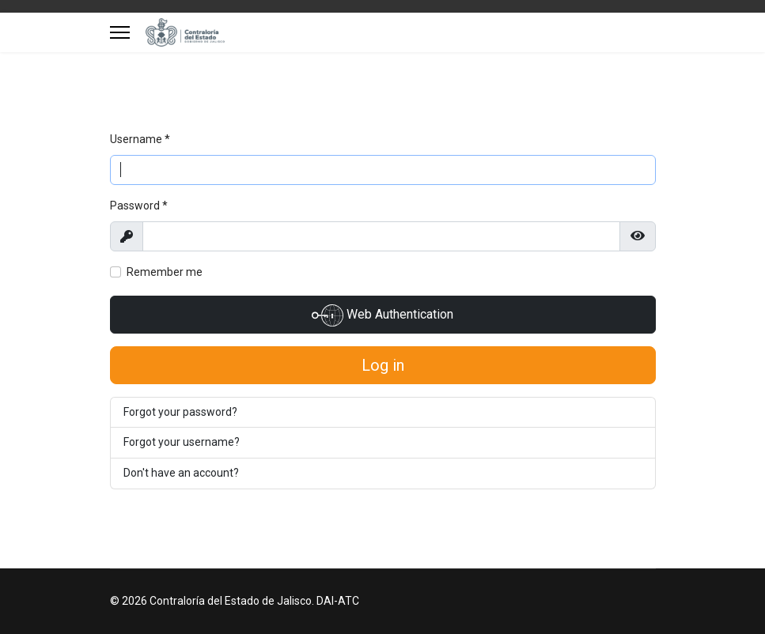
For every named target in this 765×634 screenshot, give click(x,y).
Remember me (165, 272)
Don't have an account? (181, 472)
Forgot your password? (180, 412)
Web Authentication (382, 315)
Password (139, 205)
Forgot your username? (181, 442)
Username (140, 139)
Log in (383, 365)
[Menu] (120, 32)
